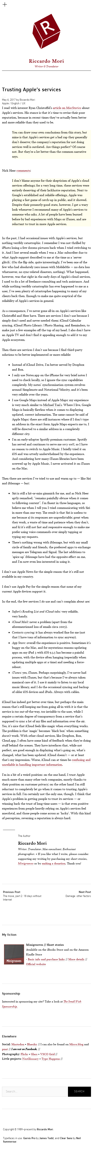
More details (76, 959)
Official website (36, 964)
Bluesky (32, 1044)
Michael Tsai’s (52, 405)
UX (23, 103)
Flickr (24, 1054)
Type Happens (50, 1059)
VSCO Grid (47, 1054)
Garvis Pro (29, 1138)
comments (23, 170)
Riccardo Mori (46, 61)
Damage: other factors (78, 894)
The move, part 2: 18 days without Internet (25, 895)
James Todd (46, 1138)
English (15, 103)
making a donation (53, 863)
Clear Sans (66, 1138)
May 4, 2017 (9, 100)
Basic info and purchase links (46, 959)
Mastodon (17, 1044)
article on (67, 108)
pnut (5, 1049)
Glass (34, 1054)
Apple (5, 103)
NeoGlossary (30, 1059)
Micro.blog (76, 1044)
